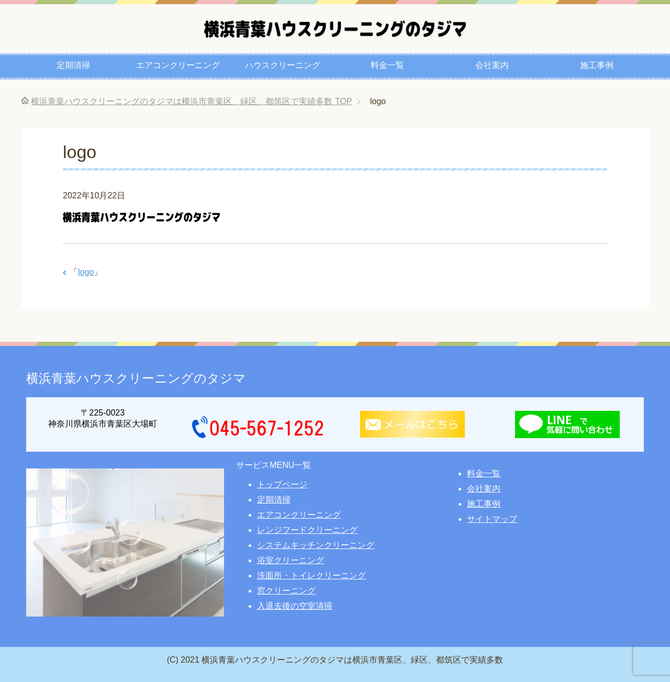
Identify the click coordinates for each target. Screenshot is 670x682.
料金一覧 (387, 65)
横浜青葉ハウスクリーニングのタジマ (136, 378)
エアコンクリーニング (178, 65)
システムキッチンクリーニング (315, 545)
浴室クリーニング (290, 560)
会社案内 (492, 65)
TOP (191, 101)
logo (86, 271)
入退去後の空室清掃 (294, 605)
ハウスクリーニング (282, 65)
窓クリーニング (286, 590)
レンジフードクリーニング (307, 530)
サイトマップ (492, 519)
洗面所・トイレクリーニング (311, 575)
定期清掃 (73, 65)
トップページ (282, 484)
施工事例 (596, 65)
